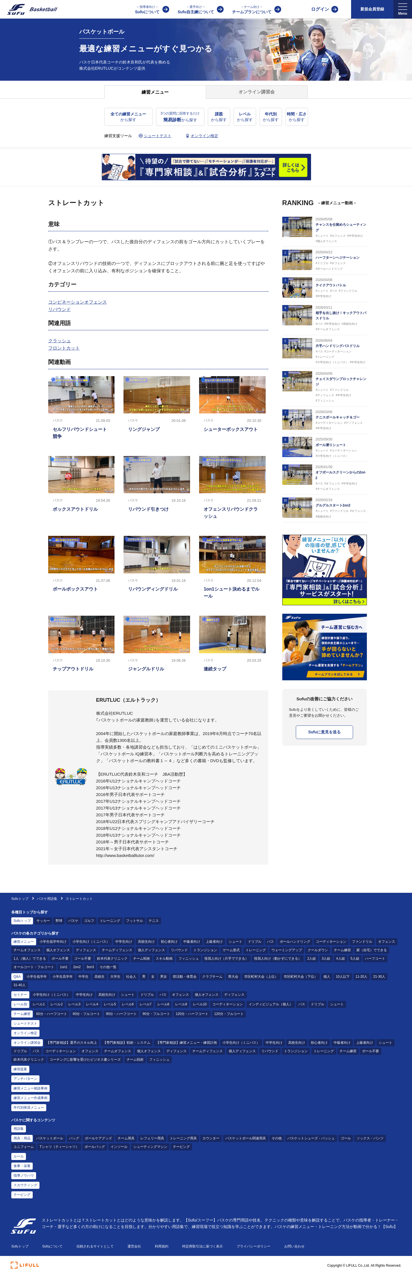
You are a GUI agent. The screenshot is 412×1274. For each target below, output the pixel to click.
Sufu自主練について (196, 9)
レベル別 (20, 1004)
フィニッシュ (189, 959)
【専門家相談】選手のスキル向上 (71, 1043)
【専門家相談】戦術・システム (126, 1043)
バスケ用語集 (47, 899)
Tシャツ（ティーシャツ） (59, 1147)
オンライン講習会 (27, 1043)
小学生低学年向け (53, 942)
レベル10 (200, 1004)
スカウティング (25, 1185)
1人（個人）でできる (30, 959)
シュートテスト (25, 1023)
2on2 (77, 967)
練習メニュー (24, 942)
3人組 (326, 959)
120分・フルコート (229, 1014)
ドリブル (254, 942)
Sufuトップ (19, 899)
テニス (154, 921)
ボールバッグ (95, 1147)
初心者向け (169, 942)
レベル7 (146, 1004)
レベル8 (163, 1004)
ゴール (346, 1138)
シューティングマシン (150, 1147)
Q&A (17, 977)
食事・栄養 (22, 1166)
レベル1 (39, 1004)
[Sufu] (29, 9)
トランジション (205, 950)
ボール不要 (60, 959)
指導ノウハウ (24, 1175)
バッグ (74, 1138)
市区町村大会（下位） (301, 977)
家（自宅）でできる (371, 950)
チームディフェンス (117, 950)
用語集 (19, 1129)
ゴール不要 (82, 959)
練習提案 (20, 1069)
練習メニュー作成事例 (30, 1098)
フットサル (134, 921)
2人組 (311, 959)
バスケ (73, 921)
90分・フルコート (156, 1014)
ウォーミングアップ (287, 950)
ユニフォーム (24, 1147)
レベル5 (110, 1004)
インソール (119, 1147)
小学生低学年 (37, 977)
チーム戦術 (141, 959)
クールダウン (318, 950)
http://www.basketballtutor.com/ (125, 855)
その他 (277, 1138)
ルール (19, 1156)
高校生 (99, 977)
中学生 (83, 977)
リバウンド (59, 309)
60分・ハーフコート (51, 1014)
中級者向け (191, 942)
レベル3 (74, 1004)
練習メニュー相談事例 (30, 1088)
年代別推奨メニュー (29, 1107)
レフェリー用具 (152, 1138)
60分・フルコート (86, 1014)
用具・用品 (22, 1138)
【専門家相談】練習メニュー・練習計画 (186, 1043)
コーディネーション (331, 942)
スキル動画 (164, 959)
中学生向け (123, 942)
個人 (326, 977)
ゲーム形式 (231, 950)
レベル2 (56, 1004)
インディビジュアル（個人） (271, 1004)
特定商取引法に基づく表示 (202, 1246)
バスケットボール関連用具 (245, 1138)
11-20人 (362, 977)
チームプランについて (252, 9)
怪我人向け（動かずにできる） (277, 959)
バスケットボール (49, 1138)
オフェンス (386, 942)
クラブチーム (212, 977)
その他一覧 (108, 967)
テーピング (181, 1147)
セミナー (20, 995)
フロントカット (64, 348)
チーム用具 (126, 1138)
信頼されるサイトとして (95, 1246)
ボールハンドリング (295, 942)
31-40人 (20, 985)
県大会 (233, 977)
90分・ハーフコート (121, 1014)
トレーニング (110, 921)
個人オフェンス (58, 950)
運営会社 (134, 1246)
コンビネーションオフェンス (77, 302)
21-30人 (379, 977)
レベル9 (181, 1004)
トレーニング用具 (183, 1138)
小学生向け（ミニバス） (91, 942)
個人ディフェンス (151, 950)
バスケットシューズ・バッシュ (311, 1138)
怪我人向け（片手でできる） (226, 959)
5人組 (355, 959)
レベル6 (128, 1004)
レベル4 (92, 1004)
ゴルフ (89, 921)
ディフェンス (86, 950)
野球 (59, 921)
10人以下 (343, 977)
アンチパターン (25, 1079)
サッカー (43, 921)
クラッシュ (59, 340)
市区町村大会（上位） (261, 977)
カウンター (210, 1138)
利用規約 (161, 1246)
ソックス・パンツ (370, 1138)
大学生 (115, 977)
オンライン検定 (25, 1033)
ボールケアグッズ (98, 1138)
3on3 (90, 967)
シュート (235, 942)
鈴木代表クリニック (112, 959)
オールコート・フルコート (34, 967)
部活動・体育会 (185, 977)
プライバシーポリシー (253, 1246)
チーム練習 (342, 950)
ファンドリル (362, 942)
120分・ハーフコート (192, 1014)
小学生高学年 (62, 977)
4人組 (340, 959)
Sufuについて (147, 9)
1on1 (63, 967)
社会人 (131, 977)
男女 (163, 977)
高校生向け (146, 942)
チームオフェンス (27, 950)
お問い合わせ (294, 1246)
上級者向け (214, 942)
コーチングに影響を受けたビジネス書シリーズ (85, 1060)
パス (270, 942)
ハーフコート (375, 959)
